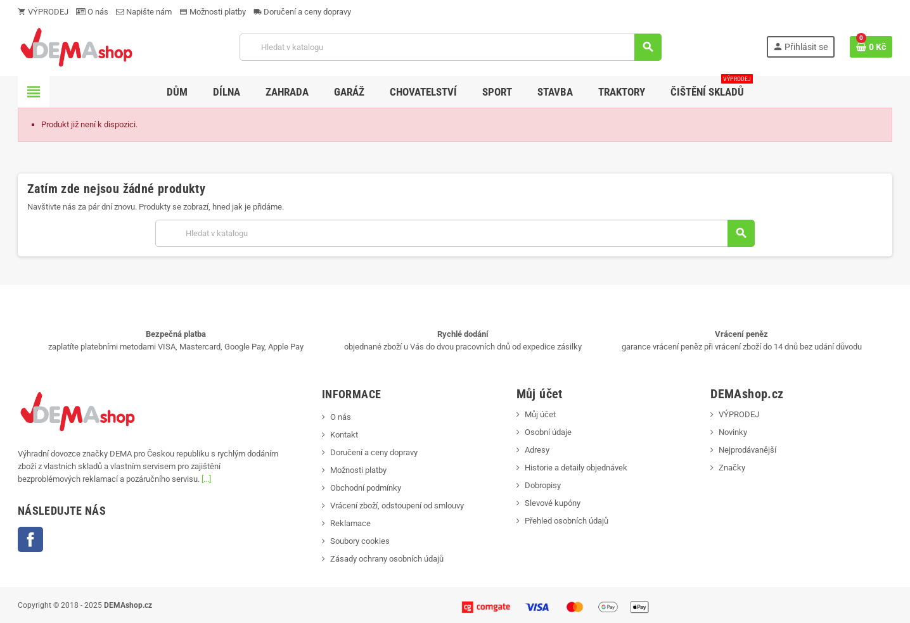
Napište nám (144, 11)
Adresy (537, 450)
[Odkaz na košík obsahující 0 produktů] (871, 47)
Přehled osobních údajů (566, 520)
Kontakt (344, 434)
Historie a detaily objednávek (576, 467)
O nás (92, 11)
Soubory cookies (360, 541)
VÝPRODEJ (43, 11)
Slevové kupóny (552, 503)
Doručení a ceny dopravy (302, 11)
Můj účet (540, 414)
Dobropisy (543, 485)
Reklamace (350, 523)
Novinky (733, 432)
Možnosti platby (212, 11)
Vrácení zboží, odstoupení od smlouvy (397, 505)
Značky (732, 467)
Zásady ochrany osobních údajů (387, 558)
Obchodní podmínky (365, 488)
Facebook (30, 539)
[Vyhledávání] (450, 47)
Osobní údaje (548, 432)
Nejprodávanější (747, 450)
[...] (206, 479)
